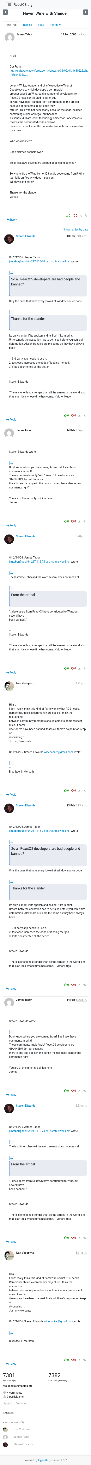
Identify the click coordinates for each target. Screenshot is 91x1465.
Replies (27, 24)
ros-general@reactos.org (18, 1385)
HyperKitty (44, 1460)
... (11, 272)
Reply (12, 219)
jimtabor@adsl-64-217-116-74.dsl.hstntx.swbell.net (39, 261)
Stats (41, 24)
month (54, 24)
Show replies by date (75, 229)
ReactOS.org (23, 5)
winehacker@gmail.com (58, 752)
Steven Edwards (25, 236)
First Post (11, 24)
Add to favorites (14, 1403)
